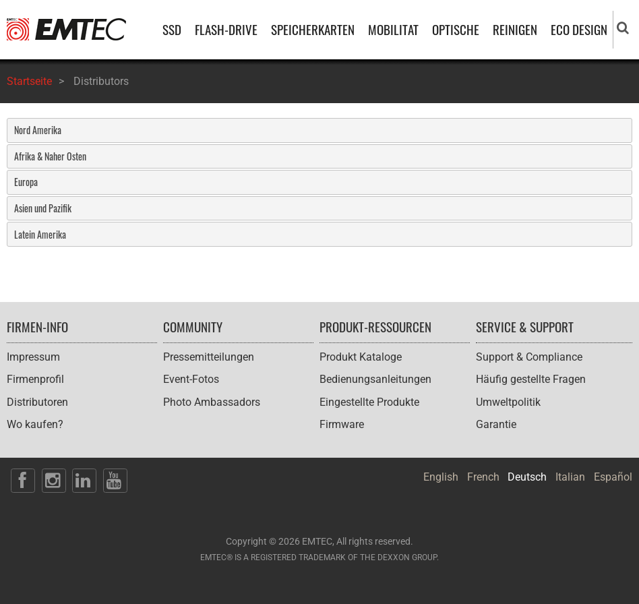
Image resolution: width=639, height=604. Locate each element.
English (440, 477)
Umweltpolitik (508, 402)
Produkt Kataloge (361, 357)
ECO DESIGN (579, 29)
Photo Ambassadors (211, 402)
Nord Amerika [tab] (37, 130)
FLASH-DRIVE (226, 29)
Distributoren (37, 402)
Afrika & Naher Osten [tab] (50, 156)
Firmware (342, 424)
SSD (171, 29)
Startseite (29, 81)
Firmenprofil (35, 379)
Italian (570, 477)
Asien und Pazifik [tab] (42, 208)
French (483, 477)
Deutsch (527, 477)
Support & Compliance (529, 357)
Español (613, 477)
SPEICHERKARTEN (313, 29)
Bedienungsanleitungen (375, 379)
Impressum (33, 357)
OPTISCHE (455, 29)
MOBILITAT (393, 29)
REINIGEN (515, 29)
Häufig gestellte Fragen (531, 379)
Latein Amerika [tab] (40, 234)
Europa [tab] (26, 182)
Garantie (496, 424)
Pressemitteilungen (208, 357)
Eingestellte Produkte (369, 402)
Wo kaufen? (35, 424)
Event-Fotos (191, 379)
